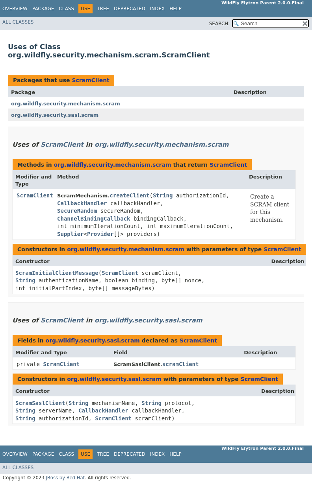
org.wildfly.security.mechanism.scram (65, 104)
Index (157, 8)
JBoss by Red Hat (65, 477)
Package (43, 8)
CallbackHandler (82, 203)
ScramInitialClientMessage (56, 273)
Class (66, 8)
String (163, 195)
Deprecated (129, 8)
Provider (100, 234)
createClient (129, 195)
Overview (15, 8)
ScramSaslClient (40, 403)
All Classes (17, 22)
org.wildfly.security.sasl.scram (54, 115)
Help (175, 8)
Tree (103, 8)
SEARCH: (219, 23)
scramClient (180, 364)
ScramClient (90, 80)
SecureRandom (77, 211)
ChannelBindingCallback (93, 218)
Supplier (70, 234)
